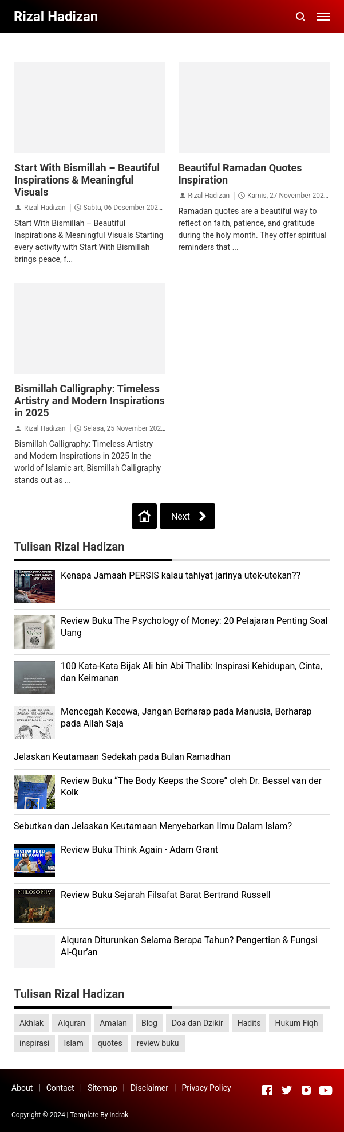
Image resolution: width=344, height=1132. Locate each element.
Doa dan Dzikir (197, 1023)
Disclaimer (149, 1087)
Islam (73, 1043)
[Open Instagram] (306, 1090)
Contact (60, 1087)
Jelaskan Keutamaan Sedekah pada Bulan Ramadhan (122, 756)
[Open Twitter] (287, 1090)
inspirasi (34, 1043)
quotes (110, 1043)
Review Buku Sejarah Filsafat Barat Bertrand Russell (166, 894)
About (22, 1087)
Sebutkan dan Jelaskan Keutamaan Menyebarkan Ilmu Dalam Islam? (153, 826)
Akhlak (31, 1023)
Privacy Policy (206, 1087)
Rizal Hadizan (45, 208)
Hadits (249, 1023)
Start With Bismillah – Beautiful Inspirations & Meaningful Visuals (87, 180)
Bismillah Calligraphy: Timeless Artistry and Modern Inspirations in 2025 (89, 400)
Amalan (113, 1023)
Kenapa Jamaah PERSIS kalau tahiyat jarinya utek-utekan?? (180, 575)
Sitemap (102, 1087)
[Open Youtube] (326, 1090)
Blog (149, 1023)
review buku (158, 1043)
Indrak (118, 1115)
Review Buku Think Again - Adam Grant (139, 849)
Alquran (71, 1023)
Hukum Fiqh (296, 1023)
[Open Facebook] (267, 1090)
